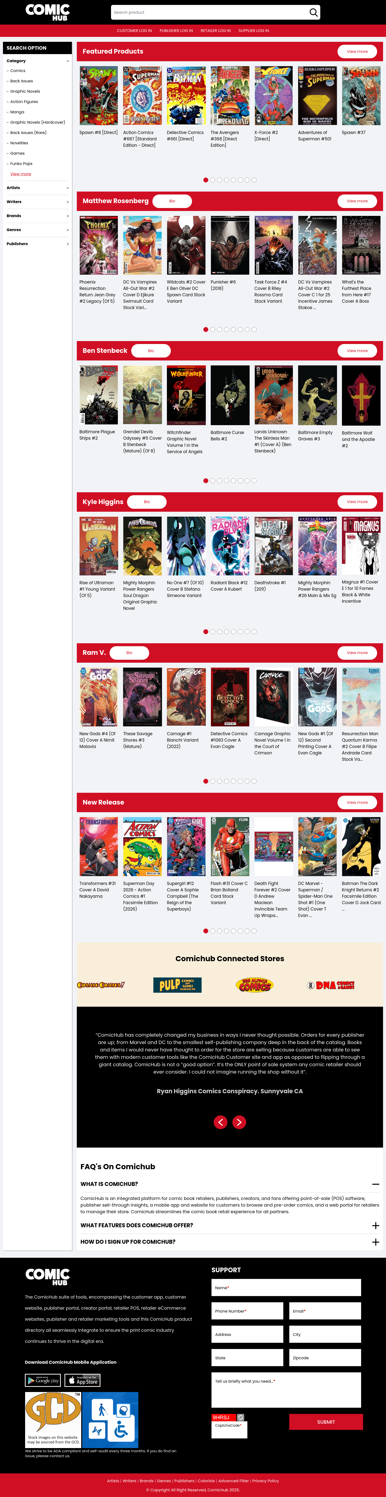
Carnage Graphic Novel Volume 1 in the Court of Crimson (316, 743)
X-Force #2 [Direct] (310, 136)
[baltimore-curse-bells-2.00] (273, 395)
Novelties (19, 143)
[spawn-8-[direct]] (142, 95)
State (220, 1358)
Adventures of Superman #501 (358, 136)
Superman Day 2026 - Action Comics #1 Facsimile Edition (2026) (184, 896)
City (297, 1334)
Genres (164, 1481)
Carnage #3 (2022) (92, 737)
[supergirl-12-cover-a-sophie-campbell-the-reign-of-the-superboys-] (229, 846)
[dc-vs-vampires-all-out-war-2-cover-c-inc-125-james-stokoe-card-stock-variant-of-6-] (361, 245)
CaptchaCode (228, 1425)
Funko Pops (21, 163)
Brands (147, 1481)
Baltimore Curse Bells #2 (271, 436)
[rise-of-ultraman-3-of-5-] (98, 546)
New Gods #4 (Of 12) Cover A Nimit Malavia (141, 740)
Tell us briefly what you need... (245, 1381)
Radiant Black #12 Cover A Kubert (272, 586)
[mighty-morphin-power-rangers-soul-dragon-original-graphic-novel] (186, 546)
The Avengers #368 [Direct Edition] (268, 139)
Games (17, 153)
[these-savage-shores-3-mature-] (186, 697)
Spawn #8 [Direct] (142, 132)
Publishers (184, 1481)
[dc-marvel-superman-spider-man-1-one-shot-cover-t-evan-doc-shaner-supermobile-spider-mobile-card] (361, 846)
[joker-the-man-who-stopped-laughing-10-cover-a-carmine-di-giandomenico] (98, 245)
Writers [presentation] (14, 202)
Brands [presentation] (14, 216)
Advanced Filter (233, 1481)
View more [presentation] (357, 51)
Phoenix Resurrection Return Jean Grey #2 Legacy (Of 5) (141, 291)
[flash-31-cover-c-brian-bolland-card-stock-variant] (273, 846)
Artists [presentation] (13, 188)
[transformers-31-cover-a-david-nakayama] (142, 846)
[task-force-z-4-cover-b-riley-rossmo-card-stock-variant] (317, 245)
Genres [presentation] (14, 230)
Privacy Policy (265, 1481)
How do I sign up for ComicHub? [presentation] (128, 1242)
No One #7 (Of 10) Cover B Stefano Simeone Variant (228, 589)
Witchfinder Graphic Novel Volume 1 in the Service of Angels (228, 442)
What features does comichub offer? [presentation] (136, 1225)
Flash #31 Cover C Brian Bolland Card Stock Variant (272, 893)
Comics (17, 71)
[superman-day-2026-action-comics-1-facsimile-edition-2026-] (186, 846)
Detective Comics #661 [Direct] (228, 136)
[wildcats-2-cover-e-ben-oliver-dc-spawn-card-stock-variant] (229, 245)
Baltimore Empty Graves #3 (359, 436)
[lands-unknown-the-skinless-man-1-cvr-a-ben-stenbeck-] (317, 394)
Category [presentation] (16, 61)
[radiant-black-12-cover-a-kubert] (273, 546)
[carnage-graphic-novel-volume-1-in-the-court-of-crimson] (317, 697)
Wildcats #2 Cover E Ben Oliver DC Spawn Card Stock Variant (229, 291)
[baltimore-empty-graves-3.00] (361, 395)
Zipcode (301, 1358)
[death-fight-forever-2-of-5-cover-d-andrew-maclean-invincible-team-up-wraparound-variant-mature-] (317, 846)
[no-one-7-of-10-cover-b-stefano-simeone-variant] (229, 546)
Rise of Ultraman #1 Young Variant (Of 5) (141, 589)
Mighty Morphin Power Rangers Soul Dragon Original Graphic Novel (184, 595)
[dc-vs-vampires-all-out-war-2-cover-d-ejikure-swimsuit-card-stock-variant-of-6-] (186, 245)
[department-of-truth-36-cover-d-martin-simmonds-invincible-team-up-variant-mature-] (98, 846)
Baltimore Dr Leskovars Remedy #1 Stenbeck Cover (98, 442)
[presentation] (357, 51)
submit (326, 1422)
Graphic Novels (25, 91)
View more (20, 174)
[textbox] (215, 12)
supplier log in (254, 30)
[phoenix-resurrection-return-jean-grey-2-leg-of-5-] (142, 245)
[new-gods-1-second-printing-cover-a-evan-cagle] (361, 697)
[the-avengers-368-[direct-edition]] (273, 95)
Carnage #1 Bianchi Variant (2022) (226, 740)
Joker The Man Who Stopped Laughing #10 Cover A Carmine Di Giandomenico (97, 295)
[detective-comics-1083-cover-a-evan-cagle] (273, 697)
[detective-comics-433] (98, 95)
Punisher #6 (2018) (266, 285)
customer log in (134, 30)
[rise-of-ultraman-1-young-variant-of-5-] (142, 546)
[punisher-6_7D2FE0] (273, 245)
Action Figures (24, 102)
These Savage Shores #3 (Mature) (181, 740)
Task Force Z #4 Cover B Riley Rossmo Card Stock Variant (314, 291)
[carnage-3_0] (98, 697)
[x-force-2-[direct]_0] (317, 95)
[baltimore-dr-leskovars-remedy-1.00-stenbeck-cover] (98, 395)
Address (223, 1334)
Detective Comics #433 (97, 136)
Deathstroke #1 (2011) (313, 586)
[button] (205, 180)
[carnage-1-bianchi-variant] (229, 697)
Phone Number (230, 1311)
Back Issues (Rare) (28, 132)
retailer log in (216, 30)
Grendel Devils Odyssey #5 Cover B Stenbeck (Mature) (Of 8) (186, 441)
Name (222, 1288)
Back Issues (21, 81)
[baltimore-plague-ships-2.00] (142, 394)
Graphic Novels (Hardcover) (37, 122)
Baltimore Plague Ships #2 (141, 435)
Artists (113, 1481)
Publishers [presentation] (17, 244)
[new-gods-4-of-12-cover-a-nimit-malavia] (142, 697)
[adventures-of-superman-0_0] (361, 95)
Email (299, 1311)
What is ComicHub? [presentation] (109, 1184)
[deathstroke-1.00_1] (317, 546)
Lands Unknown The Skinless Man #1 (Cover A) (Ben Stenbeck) (316, 441)
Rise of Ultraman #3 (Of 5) (96, 586)
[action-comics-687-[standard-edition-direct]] (186, 95)
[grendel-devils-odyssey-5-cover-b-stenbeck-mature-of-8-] (186, 394)
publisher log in (176, 30)
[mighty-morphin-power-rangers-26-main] (361, 546)
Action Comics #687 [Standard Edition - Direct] (183, 139)
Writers (129, 1481)
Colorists (206, 1481)
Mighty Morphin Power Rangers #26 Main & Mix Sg (361, 589)
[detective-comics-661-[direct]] (229, 95)
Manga (17, 112)
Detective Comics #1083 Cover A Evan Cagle (272, 740)
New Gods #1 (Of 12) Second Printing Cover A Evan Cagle (359, 743)
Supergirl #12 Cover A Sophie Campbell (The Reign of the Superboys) (226, 896)
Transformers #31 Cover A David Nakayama (141, 890)
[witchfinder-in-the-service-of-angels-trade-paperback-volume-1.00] (229, 395)
